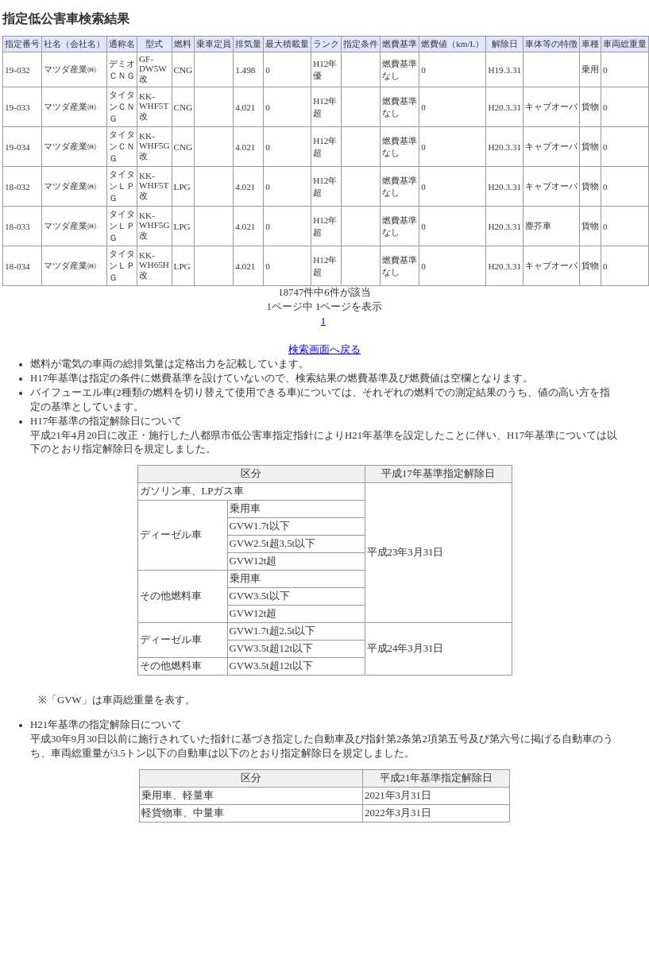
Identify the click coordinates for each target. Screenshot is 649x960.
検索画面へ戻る (324, 349)
